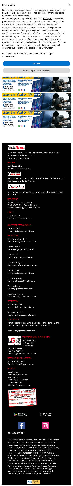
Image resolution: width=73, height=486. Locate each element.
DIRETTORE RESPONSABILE (19, 225)
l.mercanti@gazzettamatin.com (21, 231)
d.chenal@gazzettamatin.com (21, 249)
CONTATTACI (13, 319)
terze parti (47, 18)
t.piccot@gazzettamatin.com (20, 288)
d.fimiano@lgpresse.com (19, 385)
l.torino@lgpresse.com (17, 374)
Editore (11, 162)
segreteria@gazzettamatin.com (26, 207)
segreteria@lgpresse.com (24, 353)
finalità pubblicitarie (49, 30)
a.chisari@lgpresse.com (24, 364)
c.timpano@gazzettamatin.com (21, 273)
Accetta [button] (36, 64)
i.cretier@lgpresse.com (18, 379)
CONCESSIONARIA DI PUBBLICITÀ (36, 337)
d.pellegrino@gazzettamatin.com (22, 265)
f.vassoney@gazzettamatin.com (22, 296)
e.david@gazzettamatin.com (20, 257)
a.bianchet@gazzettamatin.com (22, 241)
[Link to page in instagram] (45, 428)
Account (11, 368)
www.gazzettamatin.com (18, 158)
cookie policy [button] (23, 16)
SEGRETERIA (13, 301)
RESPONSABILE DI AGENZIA (19, 358)
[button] (69, 4)
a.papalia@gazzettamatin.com (21, 281)
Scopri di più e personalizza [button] (36, 70)
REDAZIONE (13, 199)
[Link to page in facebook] (22, 426)
